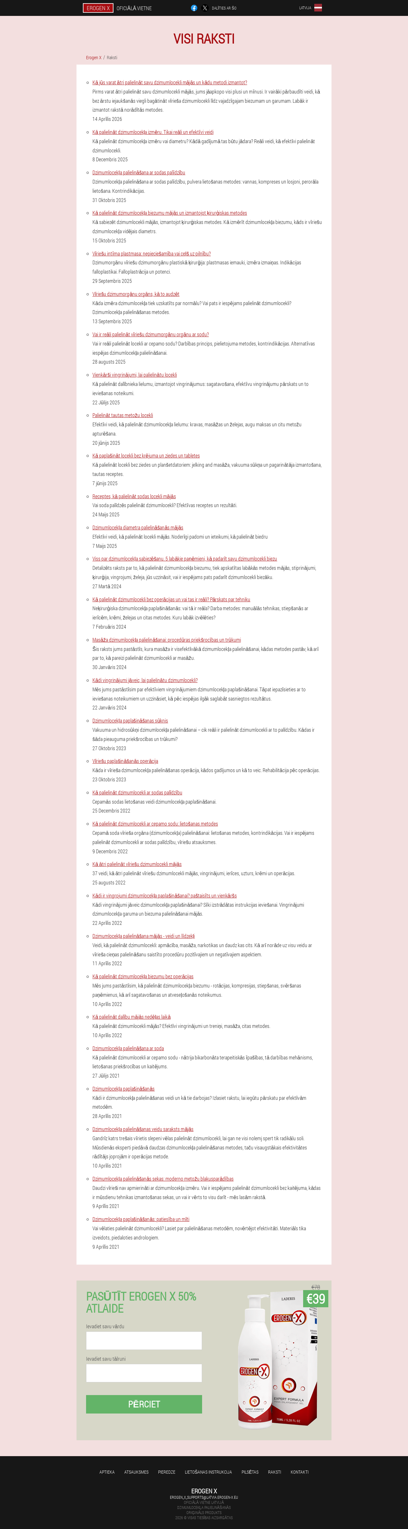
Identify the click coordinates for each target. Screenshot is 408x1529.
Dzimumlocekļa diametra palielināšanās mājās (137, 527)
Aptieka (107, 1472)
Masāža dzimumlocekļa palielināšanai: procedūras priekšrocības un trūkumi (166, 639)
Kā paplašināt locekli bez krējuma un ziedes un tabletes (146, 455)
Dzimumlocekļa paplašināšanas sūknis (130, 720)
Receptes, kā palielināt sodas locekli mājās (134, 496)
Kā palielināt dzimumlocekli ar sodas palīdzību (137, 792)
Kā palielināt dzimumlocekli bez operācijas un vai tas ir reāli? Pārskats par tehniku (171, 599)
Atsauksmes (136, 1472)
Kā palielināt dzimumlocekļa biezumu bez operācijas (142, 976)
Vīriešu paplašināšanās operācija (125, 761)
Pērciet (144, 1404)
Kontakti (300, 1472)
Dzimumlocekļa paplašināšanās (123, 1088)
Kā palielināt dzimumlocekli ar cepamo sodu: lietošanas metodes (155, 823)
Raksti (274, 1472)
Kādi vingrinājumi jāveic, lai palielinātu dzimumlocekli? (145, 680)
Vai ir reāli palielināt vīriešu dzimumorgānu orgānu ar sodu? (150, 334)
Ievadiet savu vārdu (105, 1326)
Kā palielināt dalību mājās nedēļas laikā (131, 1016)
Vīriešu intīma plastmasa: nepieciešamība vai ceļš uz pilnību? (151, 253)
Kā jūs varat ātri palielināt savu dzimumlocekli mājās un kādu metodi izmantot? (169, 82)
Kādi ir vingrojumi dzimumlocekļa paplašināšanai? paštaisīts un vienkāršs (164, 895)
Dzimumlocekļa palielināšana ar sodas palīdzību (138, 172)
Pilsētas (250, 1472)
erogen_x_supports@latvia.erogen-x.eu (204, 1497)
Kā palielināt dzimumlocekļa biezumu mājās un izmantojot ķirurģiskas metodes (169, 212)
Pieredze (166, 1472)
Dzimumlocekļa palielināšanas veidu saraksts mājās (142, 1129)
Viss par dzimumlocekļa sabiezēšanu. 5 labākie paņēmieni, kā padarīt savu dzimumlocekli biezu (184, 558)
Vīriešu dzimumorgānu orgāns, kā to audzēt (135, 293)
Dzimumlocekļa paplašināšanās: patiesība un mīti (140, 1219)
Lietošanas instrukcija (208, 1472)
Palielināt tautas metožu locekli (122, 415)
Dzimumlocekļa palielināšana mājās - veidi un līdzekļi (143, 935)
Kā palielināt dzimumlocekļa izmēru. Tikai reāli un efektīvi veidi (153, 132)
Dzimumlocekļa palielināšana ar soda (128, 1048)
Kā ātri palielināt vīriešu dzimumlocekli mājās (137, 864)
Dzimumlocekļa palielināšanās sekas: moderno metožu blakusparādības (163, 1178)
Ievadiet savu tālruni (106, 1358)
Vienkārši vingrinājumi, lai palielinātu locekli (134, 374)
